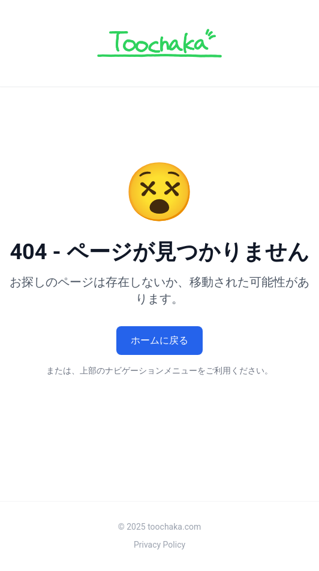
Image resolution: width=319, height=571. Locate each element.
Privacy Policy (159, 544)
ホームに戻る (159, 340)
